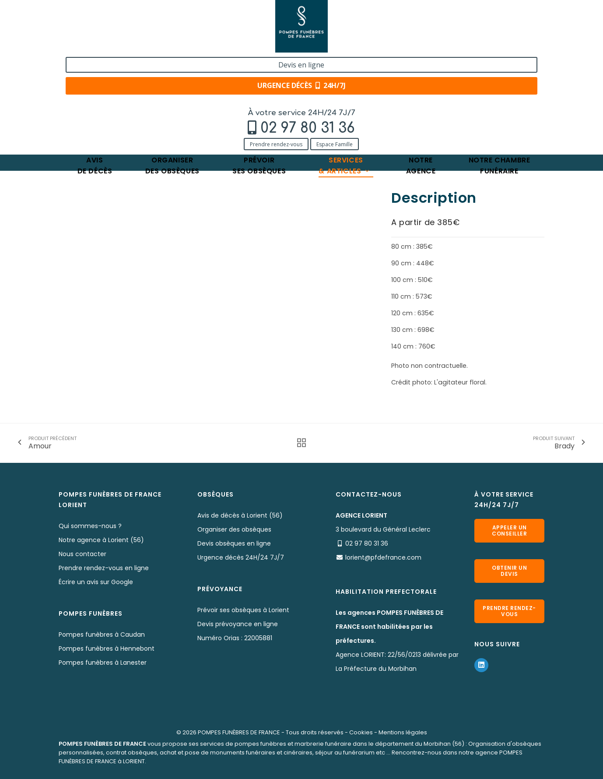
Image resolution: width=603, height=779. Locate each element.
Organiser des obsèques (234, 529)
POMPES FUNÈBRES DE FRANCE (239, 732)
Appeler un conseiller (509, 530)
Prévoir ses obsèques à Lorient (243, 610)
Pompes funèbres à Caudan (102, 634)
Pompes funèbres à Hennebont (106, 648)
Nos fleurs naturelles (186, 95)
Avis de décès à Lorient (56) (240, 515)
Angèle (236, 95)
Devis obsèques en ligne (234, 543)
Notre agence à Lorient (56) (101, 540)
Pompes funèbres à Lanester (103, 662)
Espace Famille (144, 45)
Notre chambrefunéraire (499, 67)
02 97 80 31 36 (117, 29)
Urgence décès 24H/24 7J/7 (240, 557)
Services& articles (344, 67)
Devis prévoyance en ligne (237, 624)
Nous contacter (82, 554)
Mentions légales (403, 732)
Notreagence (421, 67)
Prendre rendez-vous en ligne (104, 568)
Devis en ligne (492, 16)
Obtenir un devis (509, 571)
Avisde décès (94, 67)
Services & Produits (118, 95)
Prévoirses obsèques (259, 67)
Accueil (69, 95)
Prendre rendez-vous (86, 45)
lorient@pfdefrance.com (383, 557)
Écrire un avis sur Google (96, 582)
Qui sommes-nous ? (90, 526)
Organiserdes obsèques (172, 67)
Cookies (361, 732)
